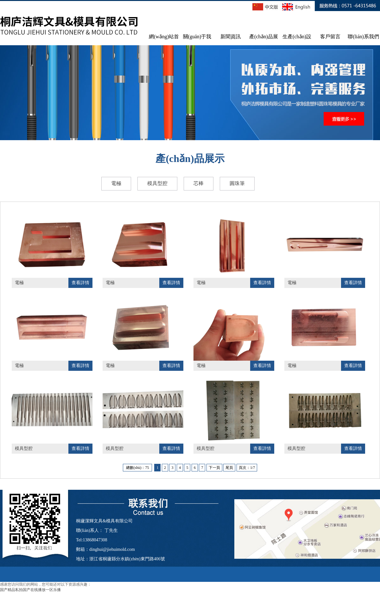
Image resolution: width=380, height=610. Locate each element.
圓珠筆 (237, 183)
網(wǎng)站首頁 (164, 39)
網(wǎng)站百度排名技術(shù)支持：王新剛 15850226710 (269, 587)
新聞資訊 (230, 36)
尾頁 (229, 467)
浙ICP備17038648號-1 (187, 587)
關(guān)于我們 (197, 39)
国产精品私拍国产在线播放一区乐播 (30, 590)
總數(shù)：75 (137, 467)
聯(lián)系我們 (363, 36)
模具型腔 (157, 183)
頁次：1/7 (247, 467)
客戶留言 (330, 36)
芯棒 (198, 183)
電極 (116, 183)
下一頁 (214, 467)
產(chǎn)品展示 (263, 39)
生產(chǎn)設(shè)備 (296, 39)
